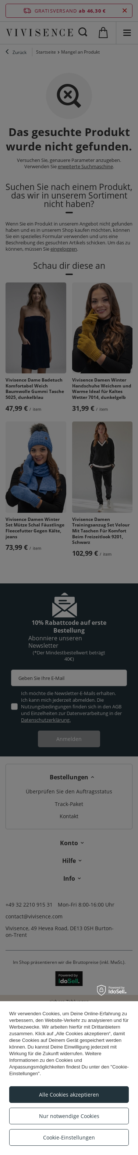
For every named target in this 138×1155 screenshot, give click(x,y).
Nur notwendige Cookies (69, 1116)
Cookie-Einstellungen (69, 1137)
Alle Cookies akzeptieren (69, 1094)
